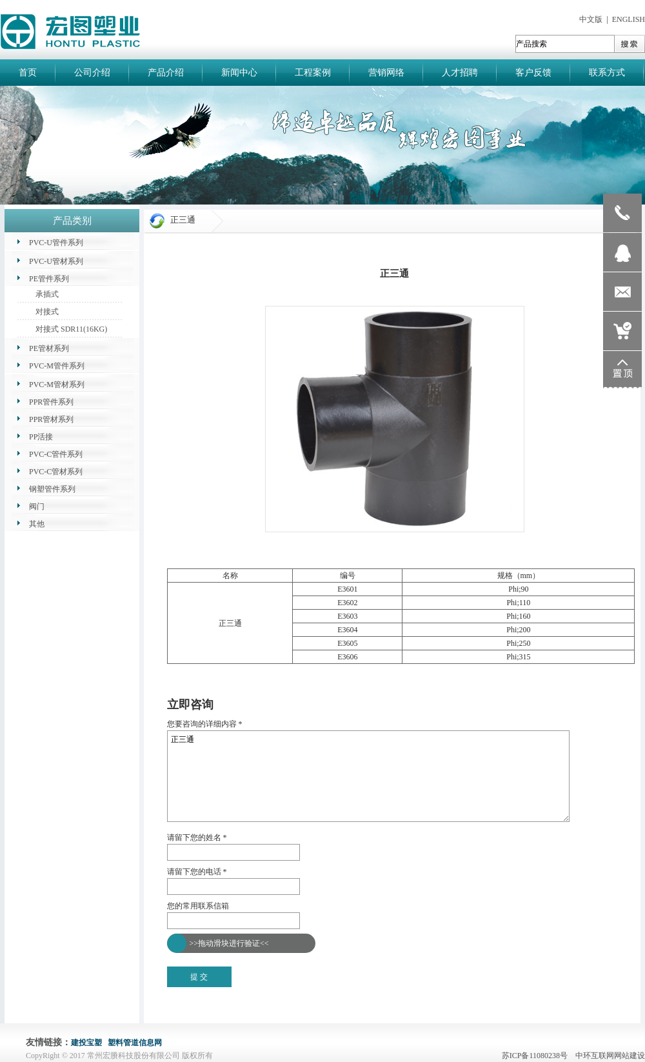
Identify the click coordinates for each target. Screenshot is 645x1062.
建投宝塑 (86, 1042)
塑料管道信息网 (135, 1042)
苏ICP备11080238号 (537, 1055)
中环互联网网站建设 (610, 1055)
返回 (175, 689)
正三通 (368, 776)
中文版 (590, 19)
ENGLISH (628, 19)
